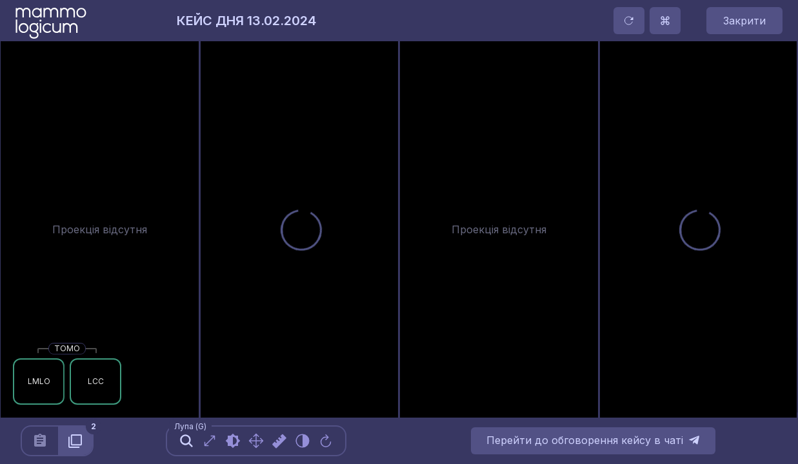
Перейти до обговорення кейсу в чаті (593, 440)
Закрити (744, 20)
